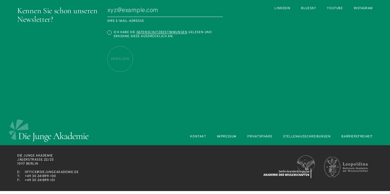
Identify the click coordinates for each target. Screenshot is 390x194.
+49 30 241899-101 (40, 180)
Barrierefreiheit (357, 137)
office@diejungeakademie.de (52, 172)
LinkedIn (282, 8)
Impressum (227, 137)
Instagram (363, 8)
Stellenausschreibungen (307, 137)
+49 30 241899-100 (40, 176)
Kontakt (198, 137)
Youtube (335, 8)
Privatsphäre (259, 137)
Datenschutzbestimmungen (162, 32)
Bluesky (308, 8)
